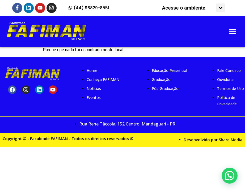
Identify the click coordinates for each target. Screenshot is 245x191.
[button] (220, 7)
